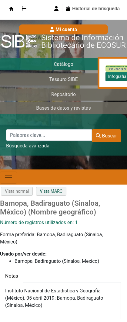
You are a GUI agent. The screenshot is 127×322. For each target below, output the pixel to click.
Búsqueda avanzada (27, 146)
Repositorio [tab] (63, 94)
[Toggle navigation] (8, 178)
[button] (25, 9)
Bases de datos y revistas (63, 108)
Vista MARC (51, 191)
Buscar (106, 136)
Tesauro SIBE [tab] (63, 79)
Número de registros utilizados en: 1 (39, 222)
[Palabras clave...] (49, 135)
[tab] (11, 276)
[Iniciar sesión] (56, 9)
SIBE (11, 9)
